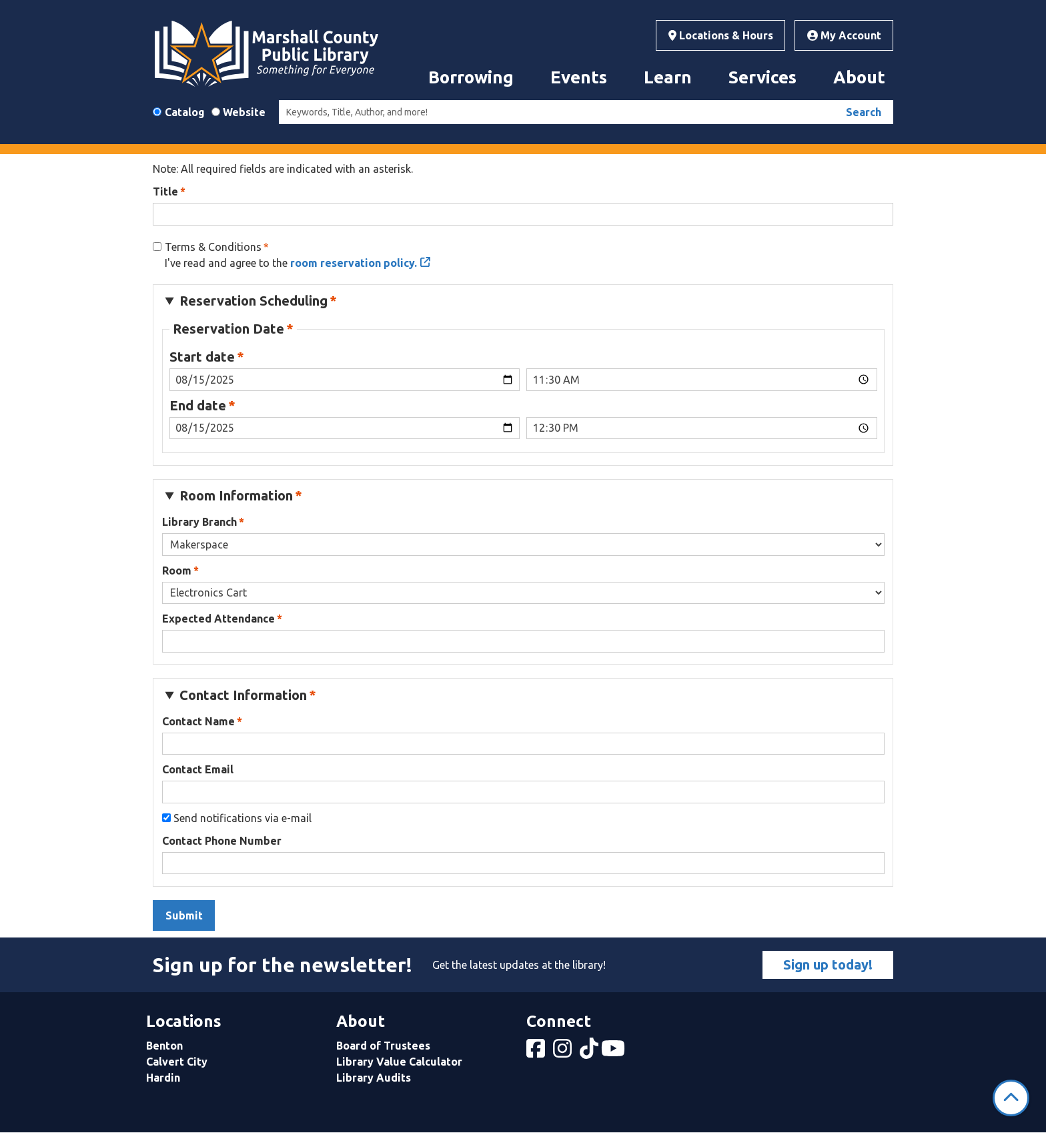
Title (165, 191)
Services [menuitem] (762, 77)
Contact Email (197, 769)
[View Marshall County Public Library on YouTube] (614, 1052)
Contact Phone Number (222, 841)
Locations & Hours (720, 35)
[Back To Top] (1011, 1098)
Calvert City (176, 1062)
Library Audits (373, 1078)
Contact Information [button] (243, 695)
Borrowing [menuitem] (471, 77)
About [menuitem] (859, 77)
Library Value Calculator (399, 1062)
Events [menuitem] (578, 77)
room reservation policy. (353, 263)
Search (863, 112)
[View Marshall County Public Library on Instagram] (563, 1052)
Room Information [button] (236, 495)
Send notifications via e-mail (242, 818)
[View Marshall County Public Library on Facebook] (537, 1052)
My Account (844, 35)
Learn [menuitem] (668, 77)
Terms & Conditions (213, 247)
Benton (164, 1046)
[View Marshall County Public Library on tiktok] (590, 1052)
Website (244, 112)
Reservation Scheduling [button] (253, 300)
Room (176, 570)
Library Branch (199, 522)
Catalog (185, 112)
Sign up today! (828, 964)
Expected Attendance (218, 619)
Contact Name (198, 721)
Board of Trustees (383, 1046)
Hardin (163, 1078)
